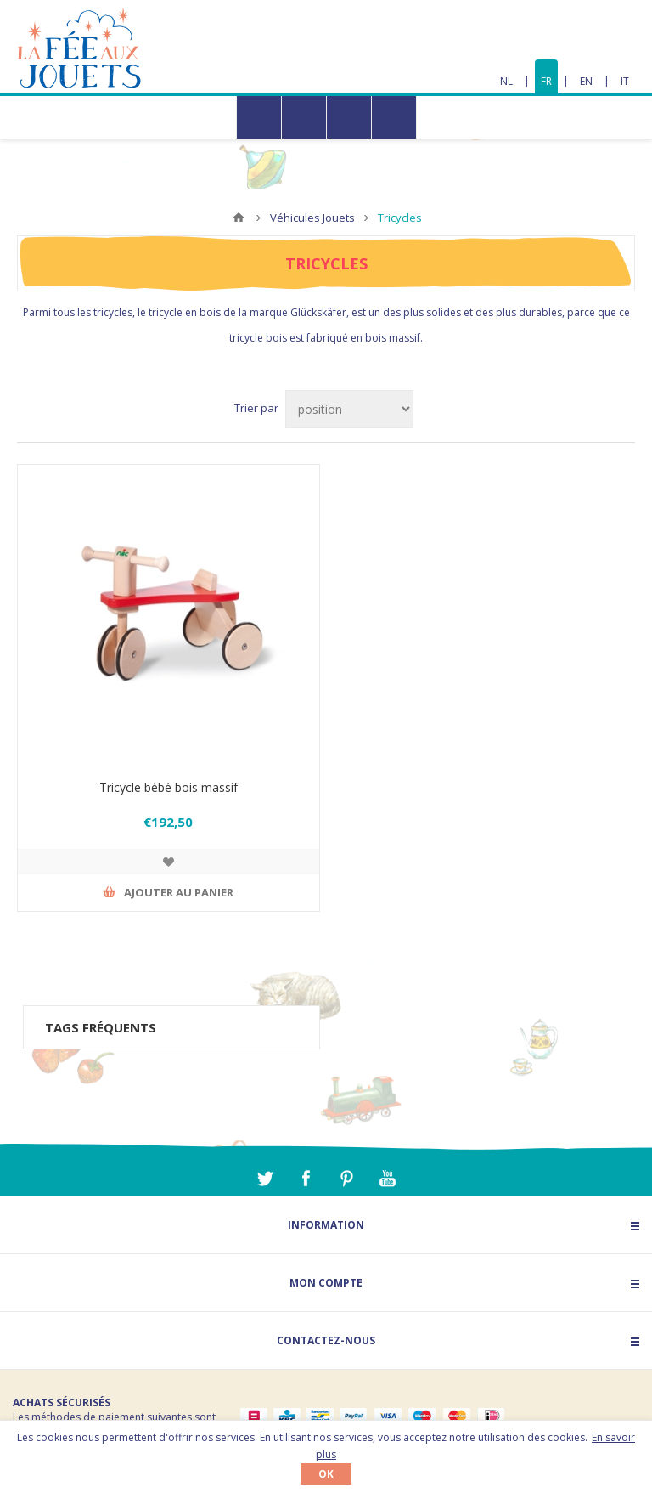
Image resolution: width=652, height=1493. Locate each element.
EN (586, 81)
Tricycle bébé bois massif (168, 787)
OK (326, 1474)
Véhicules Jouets (312, 217)
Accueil (238, 217)
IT (625, 81)
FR (546, 81)
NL (506, 81)
